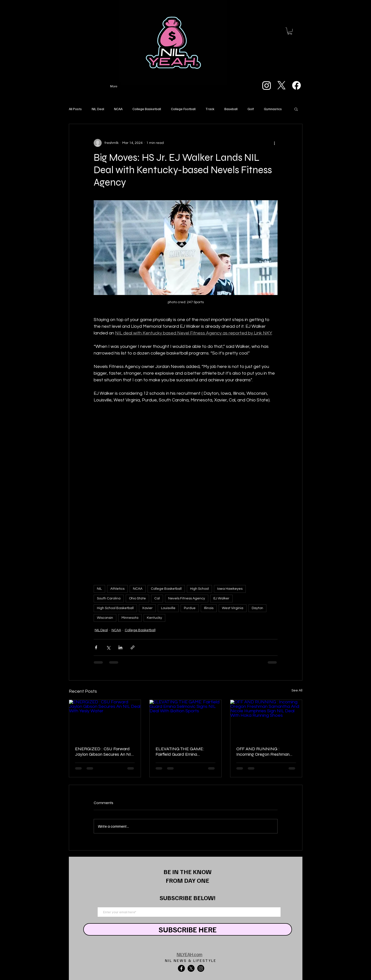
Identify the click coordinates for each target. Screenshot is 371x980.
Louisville (168, 608)
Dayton (257, 608)
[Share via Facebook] (96, 647)
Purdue (190, 608)
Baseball (231, 109)
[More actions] (275, 143)
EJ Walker (221, 598)
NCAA (118, 109)
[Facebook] (296, 85)
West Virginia (232, 608)
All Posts (75, 109)
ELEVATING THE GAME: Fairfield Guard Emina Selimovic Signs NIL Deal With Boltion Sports (185, 751)
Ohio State (137, 598)
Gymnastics (273, 109)
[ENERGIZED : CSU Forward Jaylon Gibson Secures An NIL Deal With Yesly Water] (105, 720)
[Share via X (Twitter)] (108, 647)
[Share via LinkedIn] (120, 647)
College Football (183, 109)
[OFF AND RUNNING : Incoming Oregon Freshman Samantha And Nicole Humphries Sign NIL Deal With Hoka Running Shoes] (266, 720)
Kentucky (154, 618)
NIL (99, 588)
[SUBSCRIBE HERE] (187, 929)
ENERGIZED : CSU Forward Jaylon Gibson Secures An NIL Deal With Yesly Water (104, 751)
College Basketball (146, 109)
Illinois (208, 608)
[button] (290, 31)
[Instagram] (266, 85)
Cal (157, 598)
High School (199, 588)
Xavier (147, 608)
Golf (250, 109)
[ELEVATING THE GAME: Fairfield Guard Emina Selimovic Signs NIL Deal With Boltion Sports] (185, 720)
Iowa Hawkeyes (230, 588)
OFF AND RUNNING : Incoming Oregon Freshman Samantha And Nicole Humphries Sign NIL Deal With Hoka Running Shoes (266, 751)
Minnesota (130, 618)
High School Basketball (115, 608)
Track (210, 109)
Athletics (117, 588)
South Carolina (109, 598)
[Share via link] (132, 647)
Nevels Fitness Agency (186, 598)
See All (296, 690)
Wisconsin (105, 618)
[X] (281, 85)
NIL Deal (98, 109)
